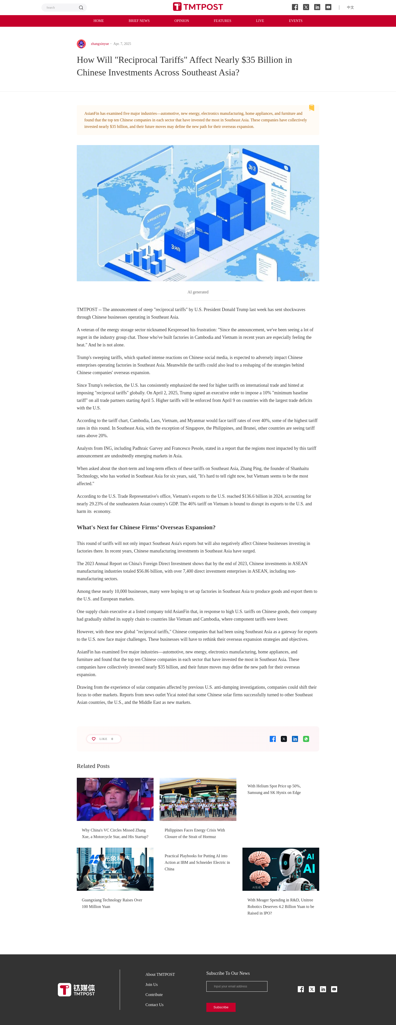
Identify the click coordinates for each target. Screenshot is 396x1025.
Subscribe (220, 1007)
